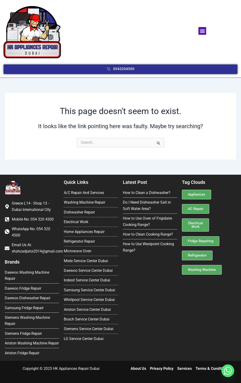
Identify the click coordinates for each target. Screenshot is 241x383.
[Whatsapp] (227, 370)
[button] (202, 31)
